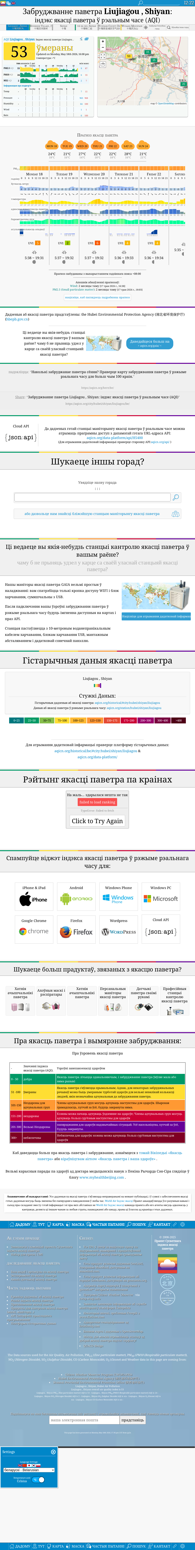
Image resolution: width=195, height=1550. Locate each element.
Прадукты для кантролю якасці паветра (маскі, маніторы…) (37, 1523)
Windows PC (161, 1003)
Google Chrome (34, 1035)
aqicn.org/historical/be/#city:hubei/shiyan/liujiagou (95, 804)
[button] (129, 58)
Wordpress (118, 1035)
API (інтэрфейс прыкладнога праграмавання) (29, 1531)
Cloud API (161, 1035)
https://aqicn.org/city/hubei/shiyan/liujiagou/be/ (97, 403)
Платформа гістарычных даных (33, 1536)
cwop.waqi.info (90, 1512)
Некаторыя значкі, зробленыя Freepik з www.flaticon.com (109, 1528)
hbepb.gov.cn (17, 319)
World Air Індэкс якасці (119, 1414)
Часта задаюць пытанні (29, 1501)
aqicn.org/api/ (160, 442)
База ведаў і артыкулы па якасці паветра (40, 1485)
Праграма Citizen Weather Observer (108, 1508)
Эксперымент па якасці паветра (33, 1489)
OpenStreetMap (166, 103)
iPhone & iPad (34, 1003)
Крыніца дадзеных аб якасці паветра (37, 1510)
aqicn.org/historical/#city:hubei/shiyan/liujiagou (127, 756)
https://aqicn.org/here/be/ (97, 387)
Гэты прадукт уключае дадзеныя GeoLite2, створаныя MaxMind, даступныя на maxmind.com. (111, 1480)
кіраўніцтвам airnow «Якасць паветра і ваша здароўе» (108, 1372)
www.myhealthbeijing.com (101, 1390)
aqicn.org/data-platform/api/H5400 (115, 437)
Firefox (76, 1035)
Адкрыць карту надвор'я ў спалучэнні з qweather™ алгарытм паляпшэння (109, 1501)
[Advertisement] (97, 555)
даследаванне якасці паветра (33, 1476)
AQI (19, 39)
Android (76, 1003)
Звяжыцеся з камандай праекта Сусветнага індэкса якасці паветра (39, 1462)
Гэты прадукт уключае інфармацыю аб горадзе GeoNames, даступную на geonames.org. (113, 1491)
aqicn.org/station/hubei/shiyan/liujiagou (134, 761)
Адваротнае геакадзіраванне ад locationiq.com (104, 1537)
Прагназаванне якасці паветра (32, 1517)
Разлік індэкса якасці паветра (32, 1514)
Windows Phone (118, 1003)
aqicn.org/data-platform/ (97, 810)
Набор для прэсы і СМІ (27, 1467)
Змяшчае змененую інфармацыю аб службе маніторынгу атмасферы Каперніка (112, 1519)
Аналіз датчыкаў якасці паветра (34, 1492)
